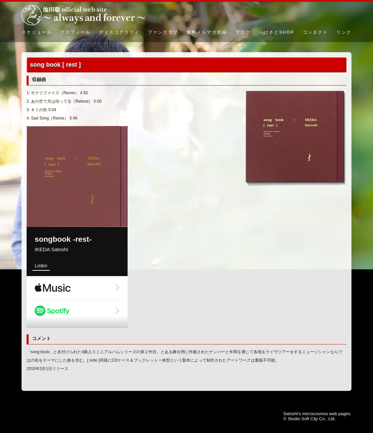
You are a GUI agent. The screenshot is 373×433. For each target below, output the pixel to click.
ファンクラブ (163, 32)
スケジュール (37, 32)
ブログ (242, 32)
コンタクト (315, 32)
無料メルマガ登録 (206, 32)
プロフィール (75, 32)
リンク (343, 32)
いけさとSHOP (276, 32)
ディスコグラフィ (119, 32)
